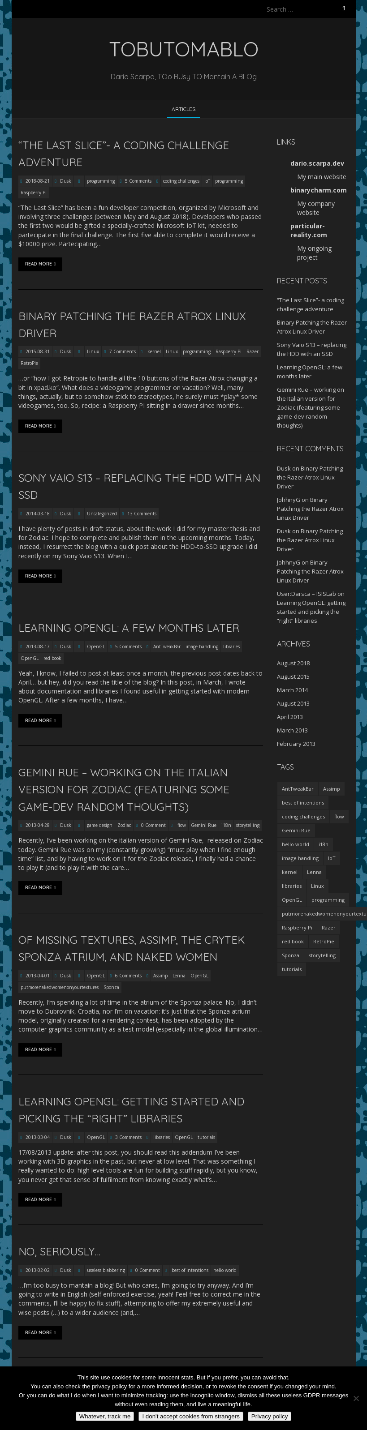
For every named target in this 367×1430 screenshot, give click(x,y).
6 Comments (128, 975)
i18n (226, 825)
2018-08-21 (37, 181)
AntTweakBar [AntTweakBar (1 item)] (298, 788)
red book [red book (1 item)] (293, 941)
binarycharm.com (318, 190)
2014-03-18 (37, 513)
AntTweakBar (167, 646)
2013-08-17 (37, 646)
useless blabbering (106, 1270)
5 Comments (138, 181)
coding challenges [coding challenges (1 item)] (303, 816)
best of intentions (190, 1270)
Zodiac (124, 825)
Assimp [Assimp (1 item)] (331, 788)
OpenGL (96, 646)
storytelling (247, 825)
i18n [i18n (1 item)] (323, 844)
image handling (202, 646)
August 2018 (293, 663)
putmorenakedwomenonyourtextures (60, 987)
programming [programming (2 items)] (328, 899)
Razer (252, 351)
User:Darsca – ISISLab (306, 594)
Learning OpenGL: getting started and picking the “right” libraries (311, 612)
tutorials (206, 1137)
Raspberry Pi (34, 192)
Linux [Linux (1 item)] (317, 885)
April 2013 (290, 717)
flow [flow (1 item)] (339, 816)
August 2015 (293, 676)
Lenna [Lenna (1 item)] (314, 872)
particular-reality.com (308, 230)
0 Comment (153, 825)
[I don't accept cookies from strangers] (355, 1398)
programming (101, 181)
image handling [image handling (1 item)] (300, 858)
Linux (93, 351)
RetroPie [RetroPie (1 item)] (323, 941)
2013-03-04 (37, 1137)
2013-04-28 (37, 825)
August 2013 (293, 703)
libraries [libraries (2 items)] (292, 885)
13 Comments (141, 513)
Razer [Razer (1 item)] (329, 927)
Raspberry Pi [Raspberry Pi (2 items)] (297, 927)
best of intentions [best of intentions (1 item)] (303, 802)
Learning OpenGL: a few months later (128, 627)
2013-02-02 (37, 1270)
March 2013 (292, 730)
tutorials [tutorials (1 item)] (292, 969)
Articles (183, 109)
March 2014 (292, 690)
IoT (207, 181)
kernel (154, 351)
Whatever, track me (105, 1416)
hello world (225, 1270)
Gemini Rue (203, 825)
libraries (231, 646)
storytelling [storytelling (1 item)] (322, 955)
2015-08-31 (37, 351)
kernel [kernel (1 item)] (290, 872)
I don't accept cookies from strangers (190, 1416)
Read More (40, 264)
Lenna (179, 975)
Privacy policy (269, 1416)
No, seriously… (59, 1251)
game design (99, 825)
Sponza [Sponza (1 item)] (290, 955)
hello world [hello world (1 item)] (295, 844)
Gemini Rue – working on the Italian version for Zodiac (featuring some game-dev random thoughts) (123, 789)
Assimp (160, 975)
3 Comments (128, 1137)
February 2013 (296, 744)
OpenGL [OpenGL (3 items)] (292, 899)
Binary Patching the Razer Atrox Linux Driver (310, 477)
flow (181, 825)
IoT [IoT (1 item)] (332, 858)
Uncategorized (102, 513)
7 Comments (122, 351)
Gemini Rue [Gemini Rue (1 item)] (296, 830)
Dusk (65, 181)
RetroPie (29, 363)
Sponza (111, 987)
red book (52, 658)
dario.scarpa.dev (317, 163)
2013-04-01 (37, 975)
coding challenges (181, 181)
